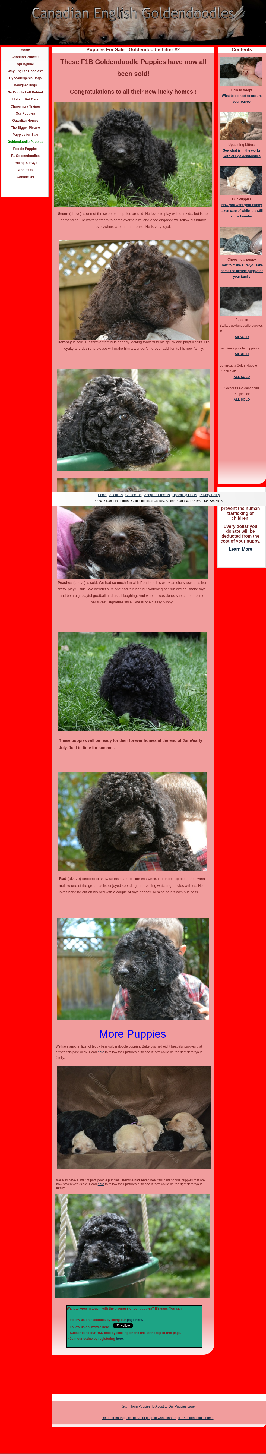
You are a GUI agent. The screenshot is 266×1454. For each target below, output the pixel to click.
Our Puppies (25, 113)
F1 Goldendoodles (25, 156)
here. (120, 1339)
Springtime (25, 64)
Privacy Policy (210, 495)
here (101, 1052)
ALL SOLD (242, 377)
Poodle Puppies (25, 149)
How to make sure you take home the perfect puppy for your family (242, 271)
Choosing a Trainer (25, 106)
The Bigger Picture (25, 128)
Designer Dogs (25, 85)
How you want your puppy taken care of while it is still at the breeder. (242, 210)
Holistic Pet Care (25, 99)
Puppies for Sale (25, 135)
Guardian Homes (25, 120)
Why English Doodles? (25, 71)
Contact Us (25, 177)
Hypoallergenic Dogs (25, 78)
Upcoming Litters (185, 495)
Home (25, 50)
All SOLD (242, 337)
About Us (25, 170)
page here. (135, 1320)
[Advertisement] (241, 652)
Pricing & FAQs (25, 163)
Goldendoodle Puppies (25, 142)
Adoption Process (25, 57)
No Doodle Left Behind (25, 92)
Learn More (240, 549)
